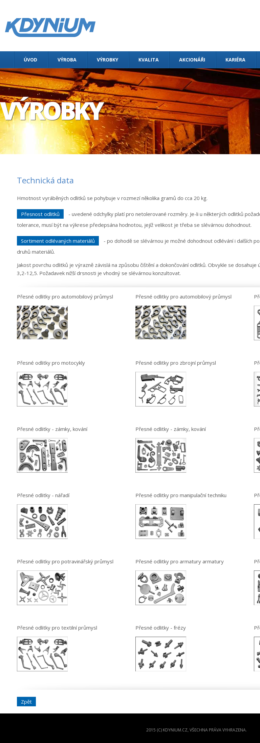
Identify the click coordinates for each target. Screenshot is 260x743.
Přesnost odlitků (40, 214)
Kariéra (235, 59)
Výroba (67, 59)
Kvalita (148, 59)
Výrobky (107, 59)
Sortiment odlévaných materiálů (58, 240)
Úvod (30, 59)
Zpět (26, 701)
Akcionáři (192, 59)
